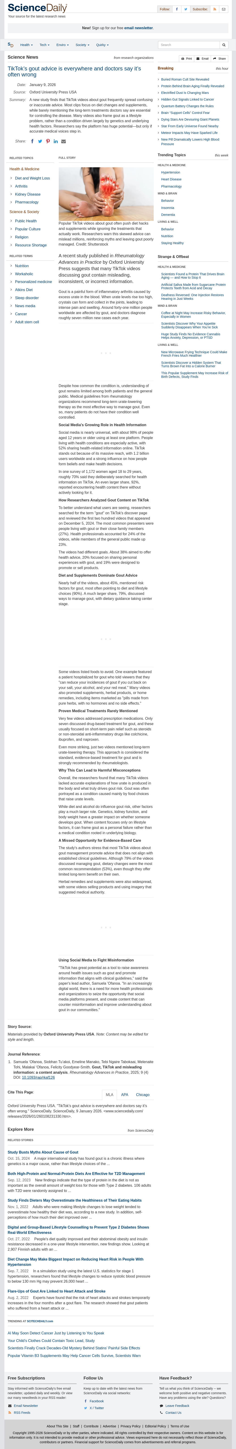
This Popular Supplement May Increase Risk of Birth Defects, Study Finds (194, 374)
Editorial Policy (155, 1426)
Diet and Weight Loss (32, 178)
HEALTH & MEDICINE (172, 165)
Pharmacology (27, 202)
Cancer (21, 314)
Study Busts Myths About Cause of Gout (43, 1152)
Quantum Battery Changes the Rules (187, 106)
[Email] (63, 141)
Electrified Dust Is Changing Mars (185, 93)
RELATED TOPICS (21, 158)
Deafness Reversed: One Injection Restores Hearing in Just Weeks (192, 296)
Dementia (168, 215)
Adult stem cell (27, 322)
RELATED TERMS (21, 256)
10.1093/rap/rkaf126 (38, 1077)
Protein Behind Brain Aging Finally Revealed (192, 86)
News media (25, 306)
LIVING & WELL (168, 221)
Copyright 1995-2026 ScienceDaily (37, 1433)
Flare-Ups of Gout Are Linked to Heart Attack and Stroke (57, 1291)
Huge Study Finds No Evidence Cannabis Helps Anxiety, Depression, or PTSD (190, 335)
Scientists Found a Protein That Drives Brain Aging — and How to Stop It (192, 275)
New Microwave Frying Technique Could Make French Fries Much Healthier (194, 353)
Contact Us (173, 1412)
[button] (186, 58)
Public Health (26, 221)
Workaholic (24, 274)
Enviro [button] (62, 45)
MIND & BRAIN (167, 193)
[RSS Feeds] (214, 9)
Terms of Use (179, 1426)
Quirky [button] (102, 45)
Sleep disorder (27, 298)
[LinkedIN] (55, 141)
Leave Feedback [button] (177, 1406)
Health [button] (26, 45)
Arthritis (21, 186)
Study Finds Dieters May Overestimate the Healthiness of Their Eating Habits (75, 1200)
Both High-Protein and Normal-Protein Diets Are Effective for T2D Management (76, 1174)
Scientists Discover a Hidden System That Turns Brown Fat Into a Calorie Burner (191, 364)
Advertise (109, 1426)
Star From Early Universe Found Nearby (190, 126)
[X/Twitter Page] (185, 9)
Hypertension (170, 172)
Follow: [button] (165, 9)
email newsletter (138, 28)
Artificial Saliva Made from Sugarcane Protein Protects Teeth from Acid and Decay (193, 286)
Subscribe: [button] (200, 9)
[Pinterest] (48, 141)
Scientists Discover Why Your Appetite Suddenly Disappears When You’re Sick (189, 325)
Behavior (167, 200)
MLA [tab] (109, 1095)
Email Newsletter (26, 1406)
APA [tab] (124, 1095)
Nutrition (22, 266)
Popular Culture (28, 229)
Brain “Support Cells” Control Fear (185, 113)
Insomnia (167, 208)
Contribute (91, 1426)
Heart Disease (171, 179)
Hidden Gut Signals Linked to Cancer (187, 99)
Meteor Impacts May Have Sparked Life (189, 133)
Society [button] (82, 45)
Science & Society (24, 212)
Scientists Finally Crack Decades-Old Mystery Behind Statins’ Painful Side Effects (74, 1348)
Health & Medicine (24, 169)
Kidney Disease (28, 194)
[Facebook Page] (176, 9)
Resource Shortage (31, 245)
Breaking (165, 68)
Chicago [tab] (143, 1095)
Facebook (97, 1401)
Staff (76, 1426)
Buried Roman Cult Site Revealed (185, 79)
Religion (21, 237)
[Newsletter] (223, 9)
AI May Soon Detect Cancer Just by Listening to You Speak (56, 1333)
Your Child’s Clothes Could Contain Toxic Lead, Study (51, 1341)
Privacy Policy (131, 1426)
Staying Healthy (172, 243)
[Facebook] (32, 141)
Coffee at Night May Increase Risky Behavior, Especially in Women (193, 314)
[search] (223, 45)
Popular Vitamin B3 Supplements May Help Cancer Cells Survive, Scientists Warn (74, 1356)
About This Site (58, 1426)
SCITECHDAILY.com (40, 1321)
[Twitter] (40, 141)
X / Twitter (97, 1408)
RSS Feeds (22, 1412)
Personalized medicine (33, 282)
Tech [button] (45, 45)
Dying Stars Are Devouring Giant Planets (190, 119)
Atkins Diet (24, 290)
